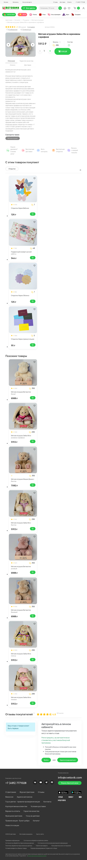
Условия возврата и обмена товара (16, 848)
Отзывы (55, 2)
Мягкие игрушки (37, 20)
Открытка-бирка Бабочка (20, 208)
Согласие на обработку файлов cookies (36, 840)
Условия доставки (38, 806)
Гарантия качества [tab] (26, 61)
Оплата (69, 2)
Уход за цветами (33, 816)
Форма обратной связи (69, 783)
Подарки (26, 20)
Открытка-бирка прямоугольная (22, 339)
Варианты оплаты (12, 811)
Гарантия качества (31, 811)
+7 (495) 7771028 (15, 783)
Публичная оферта (42, 846)
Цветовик (8, 20)
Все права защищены (26, 834)
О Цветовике (10, 792)
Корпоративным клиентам (16, 806)
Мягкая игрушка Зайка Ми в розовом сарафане (21, 437)
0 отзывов (31, 27)
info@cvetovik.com (70, 777)
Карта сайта (40, 834)
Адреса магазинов (24, 797)
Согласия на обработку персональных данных (19, 843)
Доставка (62, 2)
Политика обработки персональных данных (18, 846)
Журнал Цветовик (27, 792)
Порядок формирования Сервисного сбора (43, 848)
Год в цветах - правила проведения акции (22, 801)
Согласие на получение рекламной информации (53, 843)
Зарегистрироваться (68, 760)
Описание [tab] (11, 61)
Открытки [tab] (12, 169)
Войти (46, 760)
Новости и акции (12, 825)
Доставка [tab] (27, 65)
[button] (5, 2)
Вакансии (9, 797)
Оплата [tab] (12, 65)
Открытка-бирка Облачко (20, 295)
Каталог (18, 20)
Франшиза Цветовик (13, 816)
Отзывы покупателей (19, 714)
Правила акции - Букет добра (17, 820)
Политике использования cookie (37, 856)
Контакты (47, 801)
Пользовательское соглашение (61, 846)
